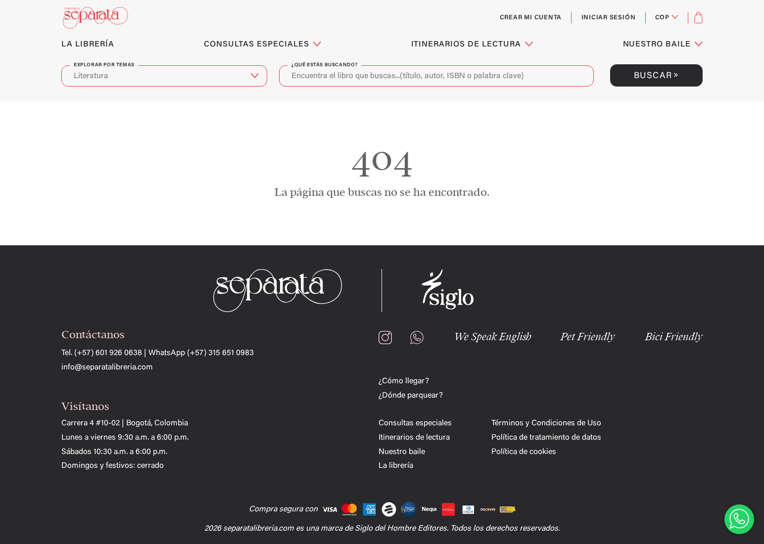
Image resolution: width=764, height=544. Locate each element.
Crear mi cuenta (531, 18)
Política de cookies (523, 452)
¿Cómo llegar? (404, 381)
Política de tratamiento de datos (546, 438)
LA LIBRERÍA (87, 44)
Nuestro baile (402, 452)
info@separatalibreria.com (107, 367)
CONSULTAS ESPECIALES (262, 44)
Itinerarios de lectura (414, 438)
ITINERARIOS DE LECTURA (472, 44)
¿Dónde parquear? (411, 396)
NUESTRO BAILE (663, 44)
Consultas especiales (415, 423)
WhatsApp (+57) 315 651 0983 (201, 353)
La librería (396, 466)
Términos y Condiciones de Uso (546, 423)
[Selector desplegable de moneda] (667, 17)
